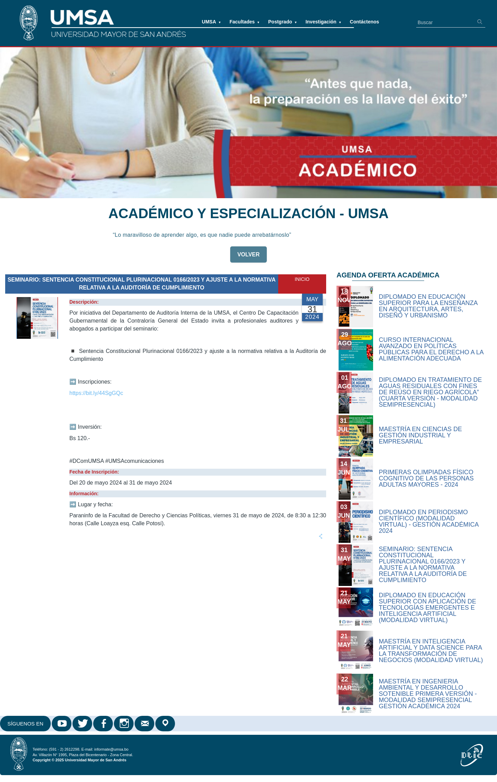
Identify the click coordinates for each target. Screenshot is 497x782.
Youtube (62, 723)
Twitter (82, 723)
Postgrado (282, 21)
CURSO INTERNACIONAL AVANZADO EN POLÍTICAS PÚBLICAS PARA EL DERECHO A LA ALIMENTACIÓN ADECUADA (431, 349)
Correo (145, 723)
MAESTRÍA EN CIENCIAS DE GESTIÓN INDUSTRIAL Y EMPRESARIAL (420, 435)
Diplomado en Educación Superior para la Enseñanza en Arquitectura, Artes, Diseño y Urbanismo (428, 306)
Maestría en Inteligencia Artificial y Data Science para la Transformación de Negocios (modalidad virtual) (431, 650)
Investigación (323, 21)
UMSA (211, 21)
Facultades (245, 21)
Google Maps (165, 723)
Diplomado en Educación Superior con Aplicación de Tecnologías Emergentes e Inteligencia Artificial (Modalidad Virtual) (427, 607)
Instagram (124, 723)
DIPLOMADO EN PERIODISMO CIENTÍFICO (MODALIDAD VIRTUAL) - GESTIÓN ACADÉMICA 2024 (429, 521)
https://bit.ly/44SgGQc (96, 393)
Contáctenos (364, 21)
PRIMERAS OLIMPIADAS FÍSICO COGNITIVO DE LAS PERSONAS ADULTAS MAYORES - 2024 (426, 478)
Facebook (103, 723)
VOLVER (248, 257)
